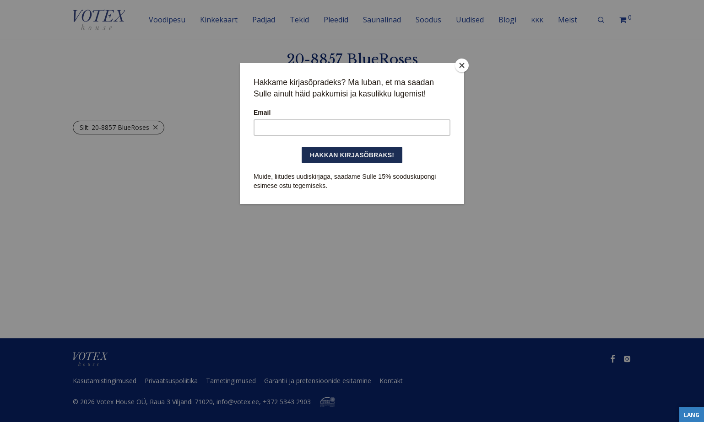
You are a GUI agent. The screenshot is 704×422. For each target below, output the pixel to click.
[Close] (462, 65)
